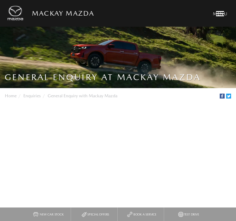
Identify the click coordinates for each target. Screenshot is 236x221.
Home (11, 95)
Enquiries (32, 95)
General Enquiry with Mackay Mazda (82, 95)
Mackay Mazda (63, 13)
